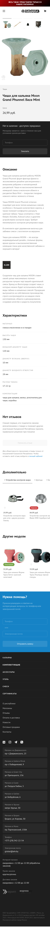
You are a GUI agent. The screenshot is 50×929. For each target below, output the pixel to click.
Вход (39, 11)
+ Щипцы (38, 480)
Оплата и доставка (11, 718)
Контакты (7, 732)
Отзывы (6, 713)
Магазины (7, 708)
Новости (6, 722)
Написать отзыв (25, 443)
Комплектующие (11, 665)
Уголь (6, 679)
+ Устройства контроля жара (17, 480)
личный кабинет (36, 456)
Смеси (6, 687)
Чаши (5, 89)
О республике (9, 703)
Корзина (45, 11)
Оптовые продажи (11, 727)
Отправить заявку (25, 644)
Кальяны (7, 658)
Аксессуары (9, 672)
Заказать (25, 151)
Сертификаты (10, 694)
